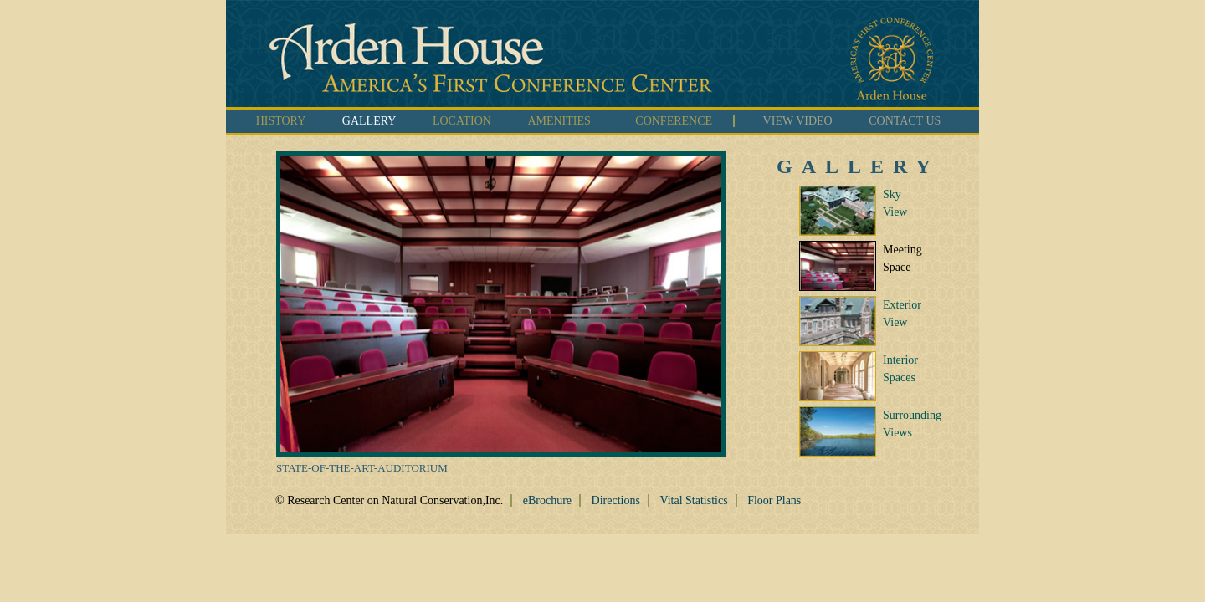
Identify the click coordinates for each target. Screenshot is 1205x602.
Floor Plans (774, 500)
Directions (616, 500)
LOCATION (462, 121)
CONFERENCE (673, 121)
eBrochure (547, 500)
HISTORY (281, 121)
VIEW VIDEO (798, 121)
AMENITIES (558, 121)
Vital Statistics (693, 500)
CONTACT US (905, 121)
